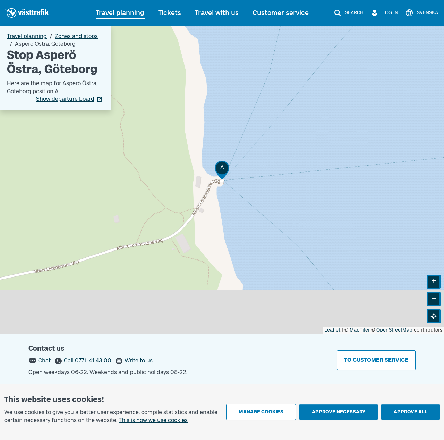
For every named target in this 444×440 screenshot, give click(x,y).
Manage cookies (261, 412)
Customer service (281, 13)
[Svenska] (421, 13)
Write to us (139, 360)
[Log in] (384, 13)
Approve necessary (338, 412)
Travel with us (217, 13)
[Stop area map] (222, 180)
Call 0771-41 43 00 (87, 360)
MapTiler (360, 330)
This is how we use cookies (153, 420)
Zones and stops (76, 36)
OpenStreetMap (394, 330)
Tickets (169, 13)
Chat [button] (44, 360)
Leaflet (332, 330)
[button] (222, 170)
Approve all (410, 412)
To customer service (376, 360)
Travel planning (120, 13)
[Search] (348, 13)
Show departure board (65, 99)
